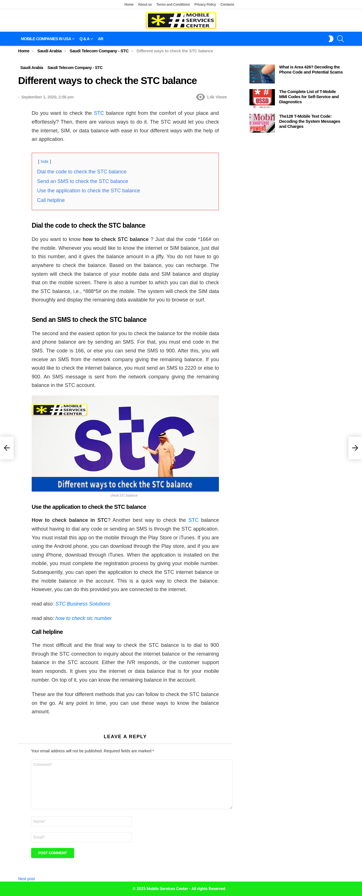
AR (100, 38)
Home (128, 5)
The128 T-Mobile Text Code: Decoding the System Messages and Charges (309, 121)
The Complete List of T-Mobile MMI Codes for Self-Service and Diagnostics (309, 96)
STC (99, 113)
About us (145, 5)
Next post (26, 878)
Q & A (84, 38)
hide (44, 161)
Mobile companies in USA (46, 38)
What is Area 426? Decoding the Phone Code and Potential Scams (311, 69)
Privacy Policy (205, 5)
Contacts (227, 5)
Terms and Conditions (173, 5)
